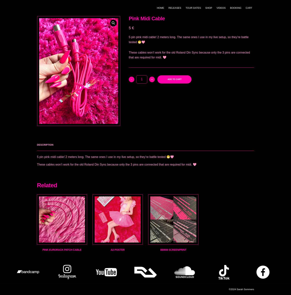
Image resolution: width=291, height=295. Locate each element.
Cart (249, 8)
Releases (175, 8)
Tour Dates (193, 8)
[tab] (45, 145)
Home (160, 8)
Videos (221, 8)
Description (45, 144)
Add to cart (175, 79)
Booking (235, 8)
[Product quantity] (141, 79)
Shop (208, 8)
